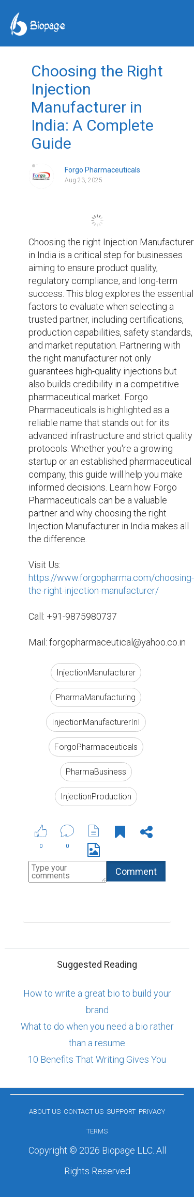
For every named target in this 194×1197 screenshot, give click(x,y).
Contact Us (83, 1111)
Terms (97, 1131)
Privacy (152, 1111)
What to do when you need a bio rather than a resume (97, 1034)
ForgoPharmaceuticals (96, 747)
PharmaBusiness (96, 772)
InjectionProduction (96, 796)
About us (45, 1111)
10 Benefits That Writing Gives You (97, 1059)
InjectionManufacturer (96, 673)
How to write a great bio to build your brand (97, 1001)
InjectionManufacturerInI (96, 722)
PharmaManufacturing (96, 697)
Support (121, 1111)
